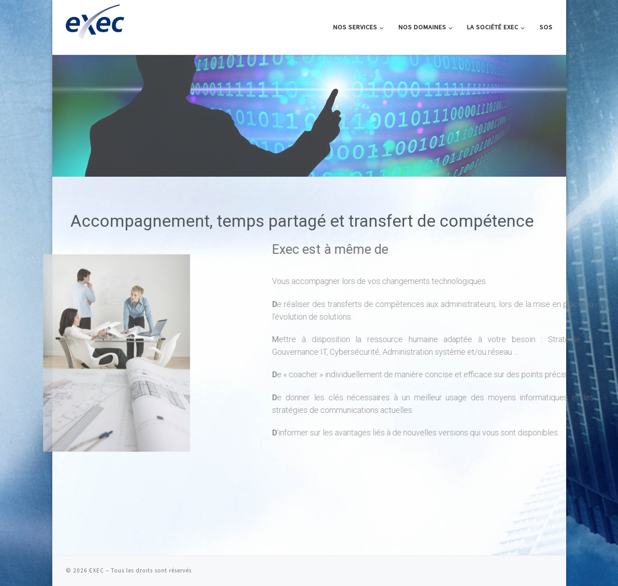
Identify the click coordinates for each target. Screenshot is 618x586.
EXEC (96, 570)
